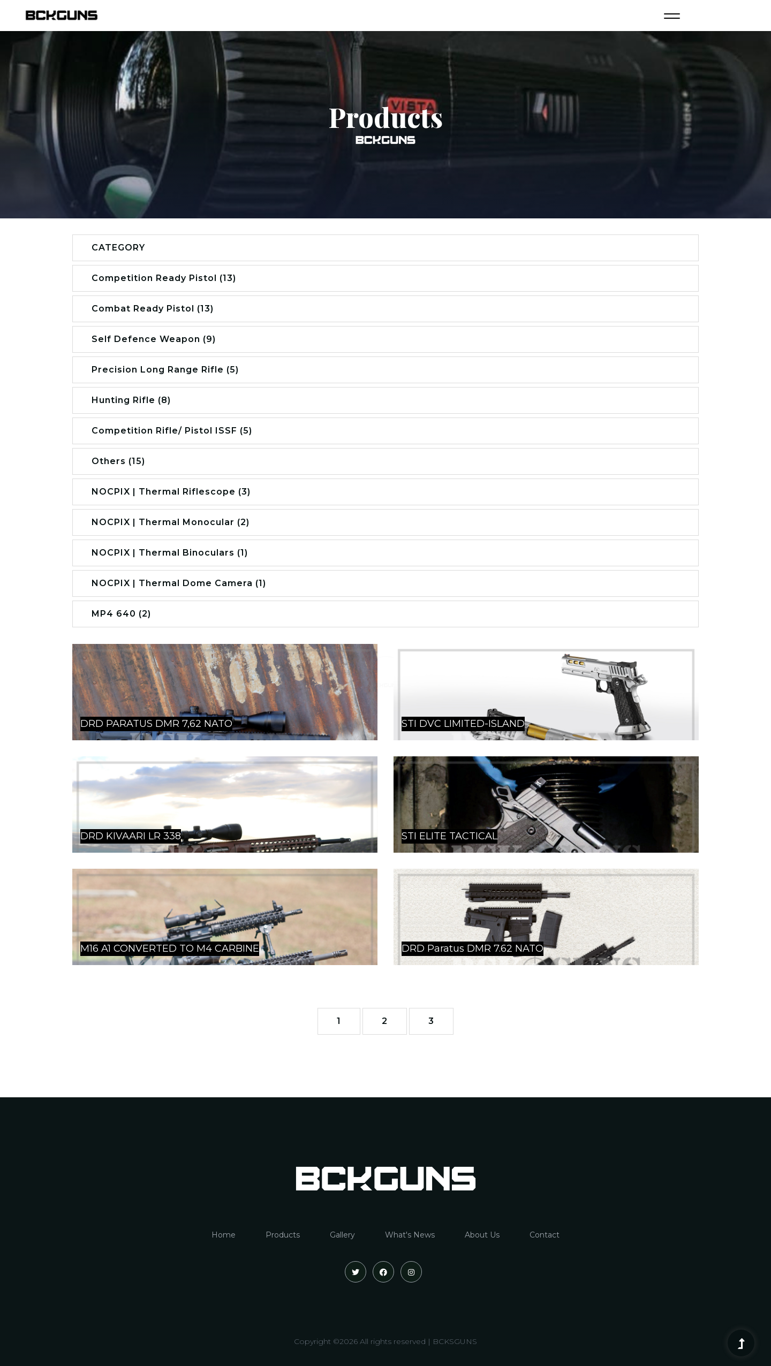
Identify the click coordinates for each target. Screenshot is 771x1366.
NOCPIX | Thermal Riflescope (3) (171, 492)
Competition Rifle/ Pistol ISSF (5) (172, 431)
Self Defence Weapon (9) (154, 339)
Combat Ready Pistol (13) (153, 308)
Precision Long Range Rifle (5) (165, 370)
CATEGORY (118, 247)
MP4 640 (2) (121, 614)
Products (283, 1235)
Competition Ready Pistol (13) (164, 278)
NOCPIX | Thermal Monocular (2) (171, 522)
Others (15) (118, 461)
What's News (410, 1235)
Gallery (342, 1235)
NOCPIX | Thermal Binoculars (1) (170, 553)
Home (223, 1235)
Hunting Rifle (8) (131, 400)
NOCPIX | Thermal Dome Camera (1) (179, 583)
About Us (482, 1235)
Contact (545, 1235)
